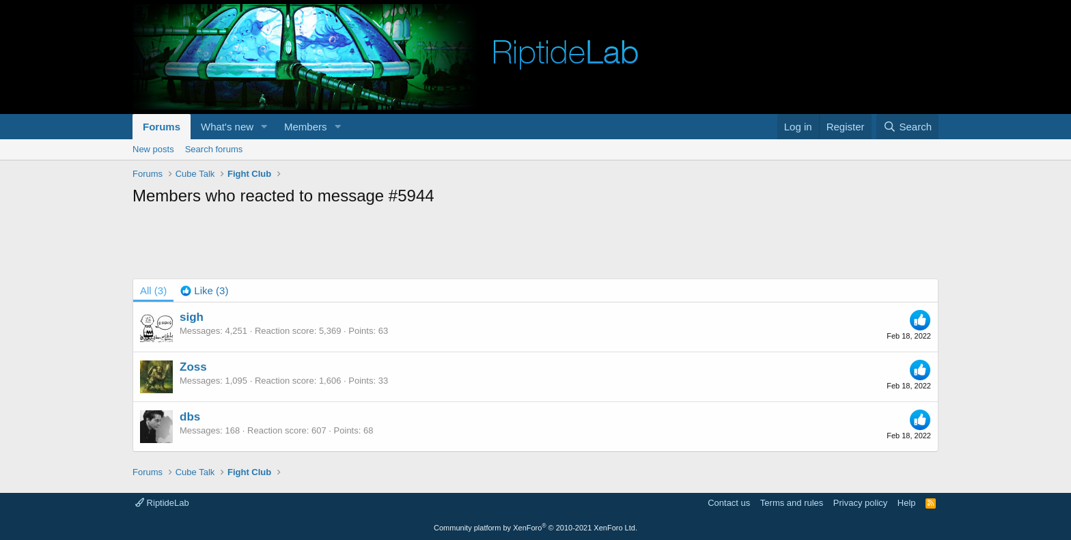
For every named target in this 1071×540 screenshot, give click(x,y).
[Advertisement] (535, 244)
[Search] (907, 126)
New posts (153, 149)
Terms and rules (791, 503)
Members (305, 126)
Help (907, 503)
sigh (192, 317)
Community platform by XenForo (535, 528)
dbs (190, 416)
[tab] (204, 290)
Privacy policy (860, 503)
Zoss (193, 366)
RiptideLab (162, 503)
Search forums (214, 149)
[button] (264, 126)
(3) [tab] (153, 290)
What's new (227, 126)
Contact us (729, 503)
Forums (161, 126)
